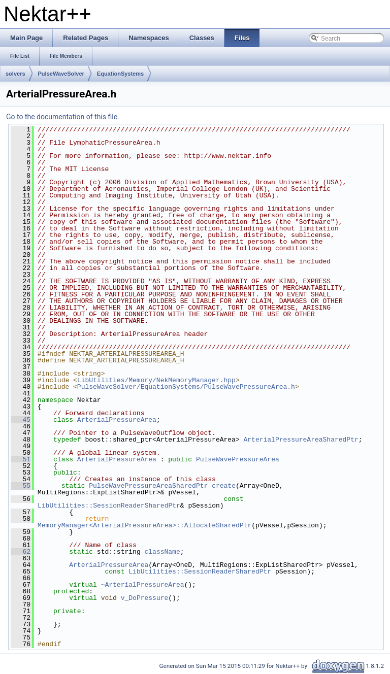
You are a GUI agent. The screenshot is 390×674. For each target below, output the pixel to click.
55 (20, 485)
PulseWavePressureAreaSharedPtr (148, 485)
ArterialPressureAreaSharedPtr (300, 439)
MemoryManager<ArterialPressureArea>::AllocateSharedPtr (144, 525)
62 (20, 551)
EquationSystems (120, 74)
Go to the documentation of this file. (62, 117)
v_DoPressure (145, 597)
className (162, 551)
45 (20, 419)
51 (20, 459)
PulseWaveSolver (61, 74)
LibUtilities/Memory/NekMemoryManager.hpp (156, 380)
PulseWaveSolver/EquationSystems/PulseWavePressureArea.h (186, 386)
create (224, 485)
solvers (15, 74)
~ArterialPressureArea (142, 584)
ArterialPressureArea (116, 419)
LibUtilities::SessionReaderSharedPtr (109, 505)
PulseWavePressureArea (237, 459)
